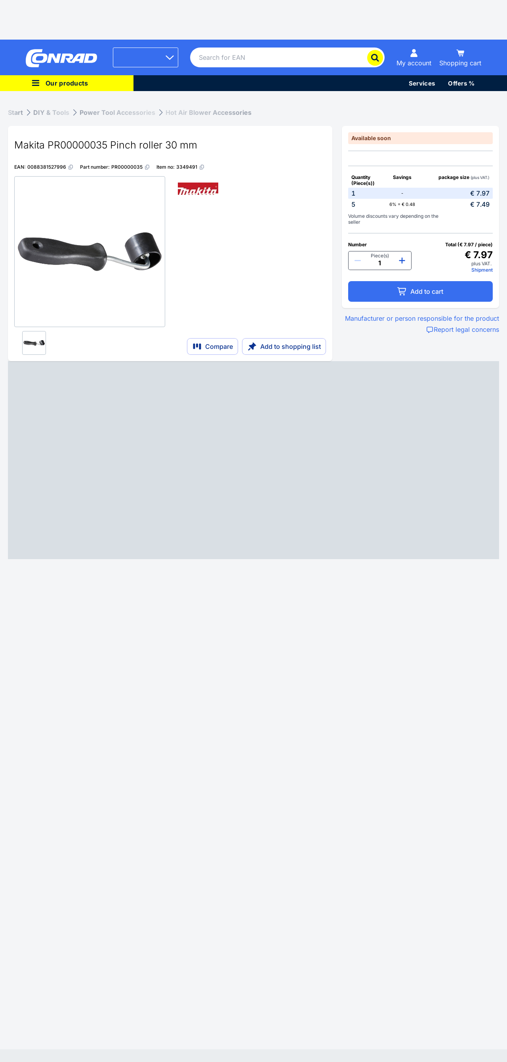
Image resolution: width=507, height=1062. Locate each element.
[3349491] (190, 167)
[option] (420, 193)
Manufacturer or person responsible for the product (422, 318)
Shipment (482, 270)
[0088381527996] (50, 167)
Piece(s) (380, 256)
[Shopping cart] (460, 57)
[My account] (413, 57)
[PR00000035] (130, 167)
